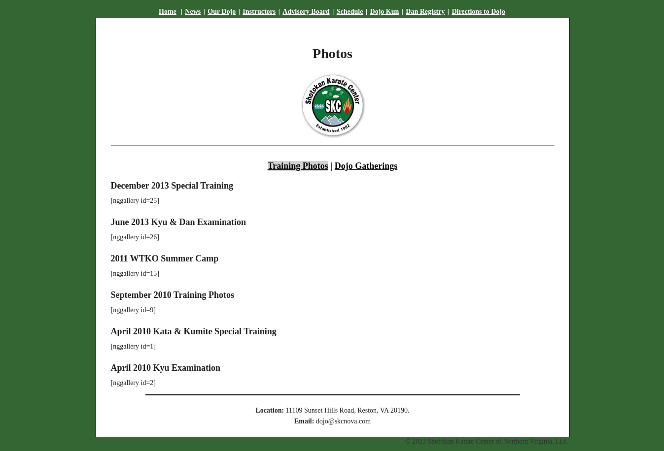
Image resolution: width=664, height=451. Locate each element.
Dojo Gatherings (366, 166)
